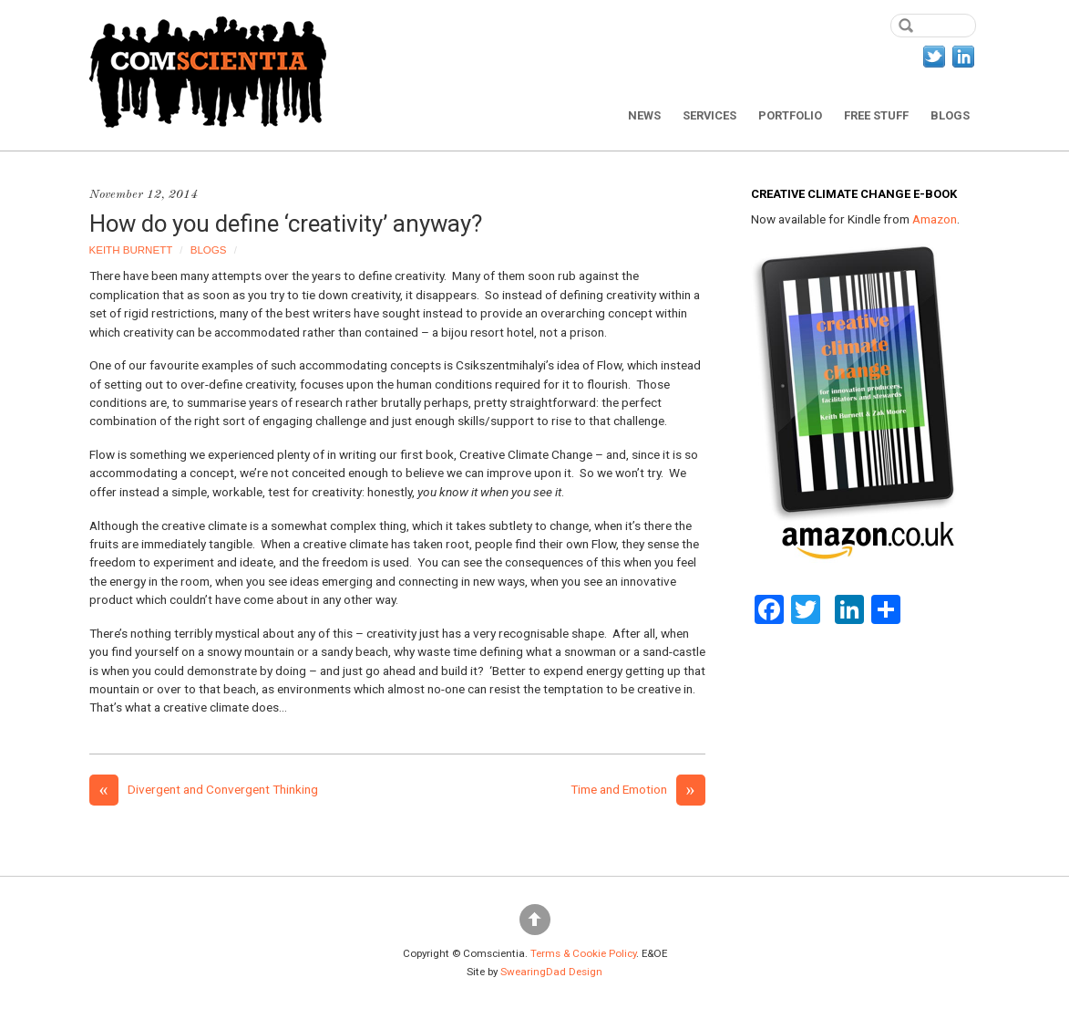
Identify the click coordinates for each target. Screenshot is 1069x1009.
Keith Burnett (131, 249)
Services (709, 115)
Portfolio (790, 115)
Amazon (934, 219)
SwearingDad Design (551, 971)
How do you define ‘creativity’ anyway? (285, 223)
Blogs (950, 115)
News (644, 115)
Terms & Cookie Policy (583, 953)
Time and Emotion (637, 789)
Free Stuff (876, 115)
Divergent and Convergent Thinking (203, 789)
